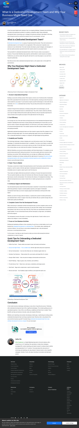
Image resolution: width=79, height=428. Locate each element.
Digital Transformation (64, 135)
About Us (31, 389)
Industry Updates (63, 151)
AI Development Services (15, 383)
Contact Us (31, 391)
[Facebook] (21, 417)
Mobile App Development (64, 160)
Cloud (49, 370)
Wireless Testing (63, 199)
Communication (14, 368)
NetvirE (68, 366)
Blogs (12, 389)
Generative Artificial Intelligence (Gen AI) (67, 144)
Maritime (31, 366)
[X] (18, 417)
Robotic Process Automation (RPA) (66, 167)
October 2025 (62, 78)
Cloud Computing (63, 122)
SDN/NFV (61, 169)
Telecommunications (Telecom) (65, 180)
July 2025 (61, 85)
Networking (62, 162)
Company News (62, 124)
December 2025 (62, 74)
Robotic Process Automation (53, 366)
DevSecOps (62, 133)
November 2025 (62, 76)
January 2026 (62, 71)
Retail (30, 368)
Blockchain (62, 111)
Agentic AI (61, 97)
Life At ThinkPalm (52, 389)
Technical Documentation (15, 380)
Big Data (49, 372)
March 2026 (62, 67)
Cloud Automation (63, 120)
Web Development (63, 195)
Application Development (64, 100)
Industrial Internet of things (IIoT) (66, 149)
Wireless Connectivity (64, 197)
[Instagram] (24, 417)
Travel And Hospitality (33, 374)
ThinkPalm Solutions (63, 193)
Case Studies (13, 391)
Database (61, 129)
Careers (50, 387)
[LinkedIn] (15, 417)
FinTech (30, 372)
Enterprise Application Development (66, 142)
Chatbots (61, 117)
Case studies (62, 115)
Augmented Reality (63, 104)
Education (31, 370)
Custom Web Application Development (67, 126)
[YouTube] (27, 417)
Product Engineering (14, 366)
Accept (54, 423)
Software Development (64, 171)
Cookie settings (69, 423)
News (61, 164)
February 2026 (62, 69)
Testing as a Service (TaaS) (65, 188)
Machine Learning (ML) (64, 158)
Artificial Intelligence (63, 102)
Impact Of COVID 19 (63, 146)
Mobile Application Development (17, 372)
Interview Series (62, 155)
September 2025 (63, 80)
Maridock (68, 368)
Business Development (64, 113)
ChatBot (68, 370)
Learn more (12, 425)
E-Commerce (62, 140)
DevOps (61, 131)
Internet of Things (51, 364)
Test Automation (63, 186)
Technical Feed (62, 178)
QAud (68, 364)
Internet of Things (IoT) (64, 153)
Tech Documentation (63, 173)
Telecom (31, 364)
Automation (62, 106)
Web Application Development (16, 374)
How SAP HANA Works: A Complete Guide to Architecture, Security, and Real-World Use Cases (67, 51)
